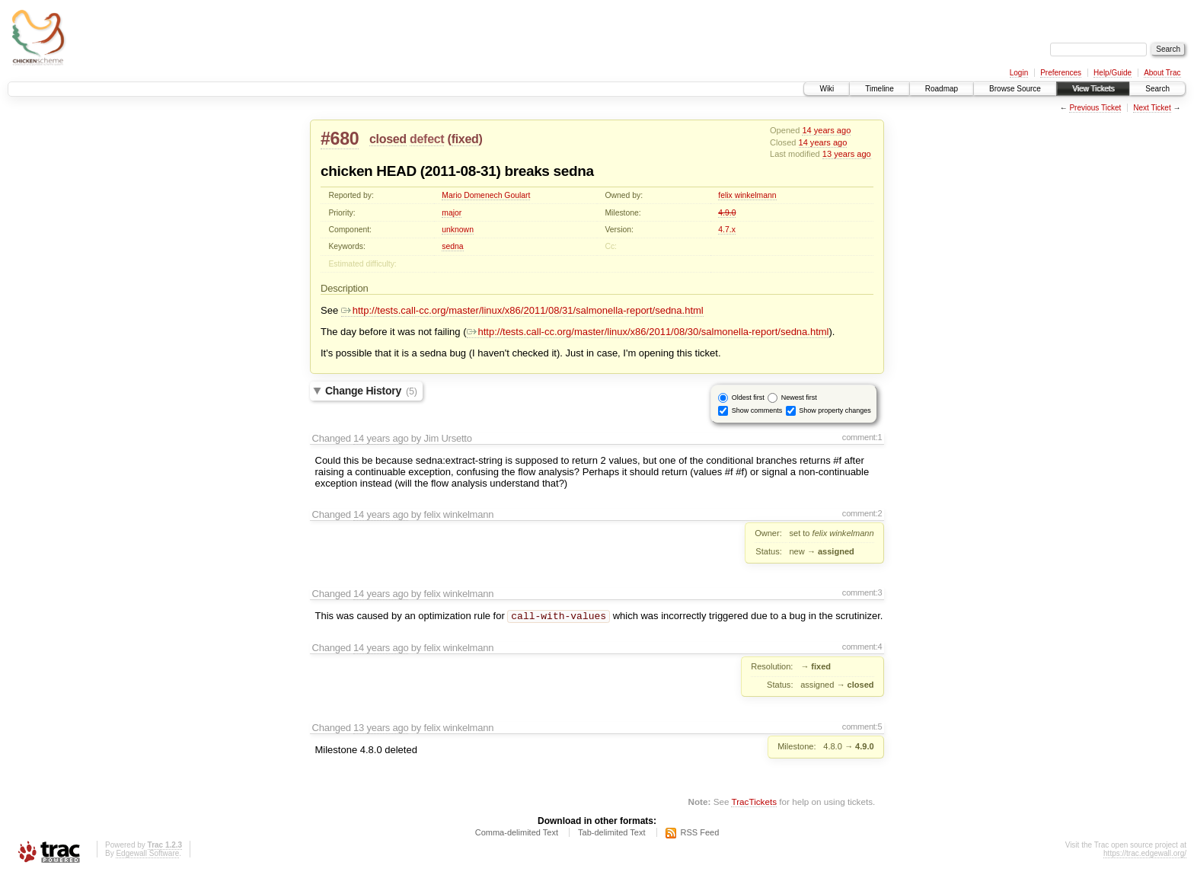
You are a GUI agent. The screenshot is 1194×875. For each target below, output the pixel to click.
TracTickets (754, 803)
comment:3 (862, 592)
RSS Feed (700, 833)
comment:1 (862, 437)
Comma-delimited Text (516, 833)
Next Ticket (1151, 108)
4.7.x (727, 229)
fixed (465, 139)
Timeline (879, 89)
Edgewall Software (147, 855)
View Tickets (1093, 89)
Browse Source (1015, 89)
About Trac (1162, 73)
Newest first (799, 397)
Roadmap (941, 89)
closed (388, 139)
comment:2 (862, 513)
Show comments (757, 410)
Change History (371, 391)
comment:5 (862, 728)
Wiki (826, 89)
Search (1157, 89)
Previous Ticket (1095, 108)
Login (1019, 73)
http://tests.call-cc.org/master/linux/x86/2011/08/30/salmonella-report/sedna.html (648, 331)
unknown (458, 229)
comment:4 (862, 648)
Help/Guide (1112, 73)
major (451, 213)
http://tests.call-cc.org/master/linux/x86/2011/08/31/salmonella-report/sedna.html (522, 310)
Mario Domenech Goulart (486, 195)
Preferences (1060, 73)
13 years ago (846, 153)
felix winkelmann (747, 195)
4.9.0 (727, 213)
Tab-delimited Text (611, 833)
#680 (340, 138)
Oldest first (748, 397)
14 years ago (826, 130)
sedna (452, 246)
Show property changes (835, 410)
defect (427, 139)
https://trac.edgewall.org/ (1144, 855)
